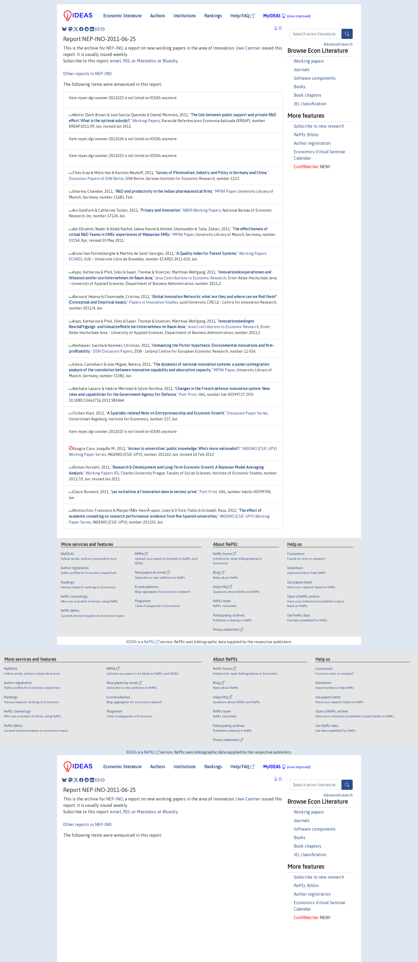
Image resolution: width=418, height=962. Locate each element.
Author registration (312, 143)
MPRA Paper (225, 191)
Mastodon (146, 60)
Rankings (213, 15)
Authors (157, 15)
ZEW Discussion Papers (112, 351)
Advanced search (338, 44)
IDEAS (131, 642)
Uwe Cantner (248, 48)
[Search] (347, 34)
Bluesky (170, 60)
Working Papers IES (102, 473)
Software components (315, 78)
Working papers (309, 61)
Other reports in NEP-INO (87, 73)
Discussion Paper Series (247, 413)
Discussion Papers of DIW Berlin (96, 178)
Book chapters (307, 95)
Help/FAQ (242, 15)
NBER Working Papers (202, 210)
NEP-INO (114, 48)
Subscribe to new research (319, 126)
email (115, 60)
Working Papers (146, 121)
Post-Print (188, 394)
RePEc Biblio (306, 134)
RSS (126, 60)
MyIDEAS (287, 15)
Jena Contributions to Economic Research (190, 278)
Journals (302, 69)
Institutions (185, 15)
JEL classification (310, 103)
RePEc (151, 642)
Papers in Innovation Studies (153, 302)
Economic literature (122, 15)
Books (300, 86)
